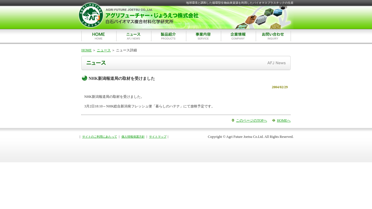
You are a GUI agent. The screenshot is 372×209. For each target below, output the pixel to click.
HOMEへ (284, 120)
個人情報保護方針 (133, 136)
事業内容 (203, 36)
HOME (98, 36)
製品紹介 (168, 36)
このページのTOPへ (251, 120)
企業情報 (238, 36)
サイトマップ (158, 136)
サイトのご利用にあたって (99, 136)
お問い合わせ (273, 36)
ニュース (133, 36)
